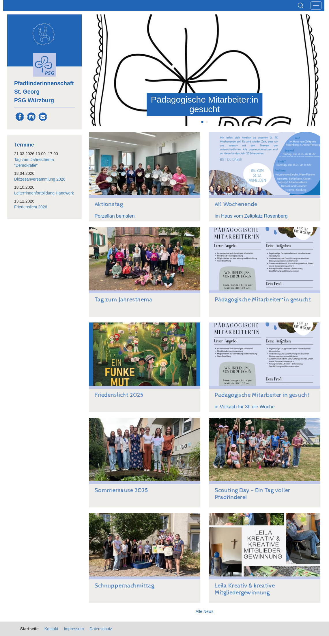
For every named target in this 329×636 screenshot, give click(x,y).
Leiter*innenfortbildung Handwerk (44, 193)
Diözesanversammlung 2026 (39, 179)
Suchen (301, 5)
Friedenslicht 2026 (30, 207)
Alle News (205, 611)
